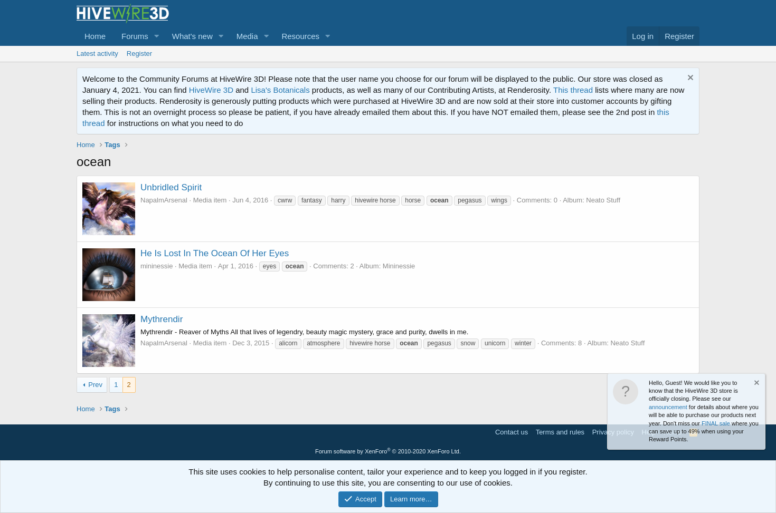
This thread (573, 89)
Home (95, 36)
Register (139, 53)
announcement (668, 407)
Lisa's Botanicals (280, 89)
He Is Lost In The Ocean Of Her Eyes (214, 253)
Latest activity (97, 53)
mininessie (156, 266)
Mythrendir (161, 319)
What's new (192, 36)
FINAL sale (716, 423)
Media (247, 36)
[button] (156, 36)
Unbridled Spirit (171, 187)
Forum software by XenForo (388, 451)
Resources (300, 36)
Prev (95, 385)
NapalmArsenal (163, 200)
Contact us (511, 432)
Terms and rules (560, 432)
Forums (134, 36)
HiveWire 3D (211, 89)
